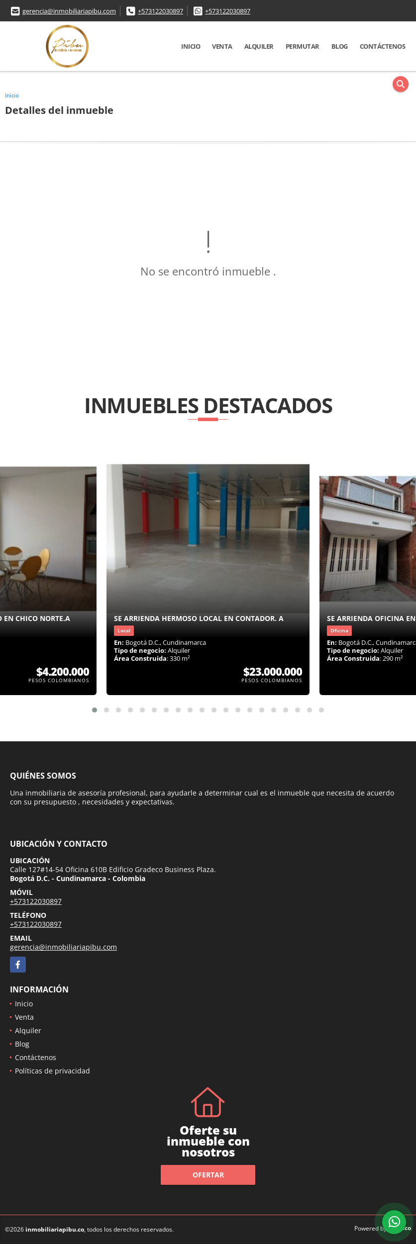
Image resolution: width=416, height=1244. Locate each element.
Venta (222, 46)
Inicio (190, 46)
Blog (339, 46)
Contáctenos (383, 46)
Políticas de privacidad (52, 1070)
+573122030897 (160, 10)
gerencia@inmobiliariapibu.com (69, 10)
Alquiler (259, 46)
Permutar (302, 46)
